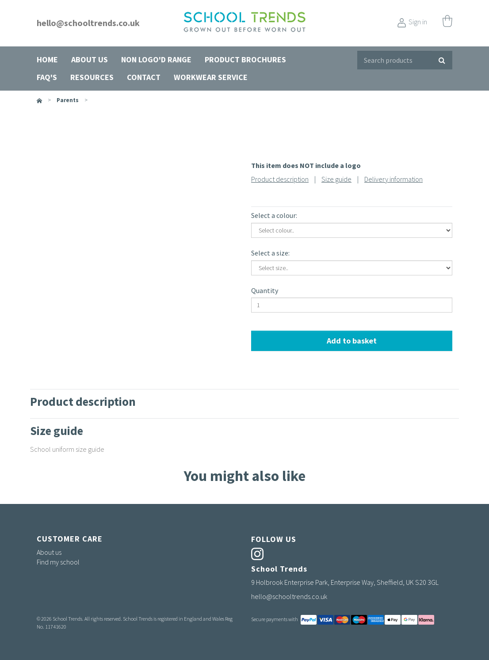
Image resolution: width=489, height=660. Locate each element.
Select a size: (270, 252)
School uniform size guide (67, 449)
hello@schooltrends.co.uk (88, 22)
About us (89, 59)
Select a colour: (274, 215)
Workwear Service (211, 77)
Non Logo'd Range (156, 59)
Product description (280, 179)
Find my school (58, 561)
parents (68, 100)
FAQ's (47, 77)
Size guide (336, 179)
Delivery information (393, 179)
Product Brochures (245, 59)
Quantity (264, 290)
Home (47, 59)
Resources (92, 77)
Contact (143, 77)
